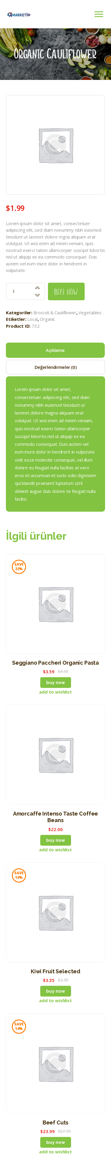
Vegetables (90, 312)
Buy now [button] (55, 682)
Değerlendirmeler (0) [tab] (56, 367)
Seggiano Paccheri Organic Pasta (55, 663)
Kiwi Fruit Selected (55, 971)
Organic (47, 319)
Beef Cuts (56, 1122)
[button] (55, 692)
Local (32, 319)
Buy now (66, 291)
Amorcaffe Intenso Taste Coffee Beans (55, 816)
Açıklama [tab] (55, 350)
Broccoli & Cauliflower (54, 312)
